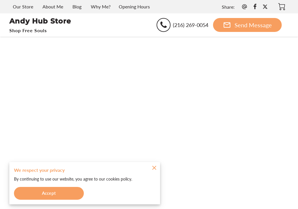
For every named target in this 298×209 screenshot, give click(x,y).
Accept (48, 192)
